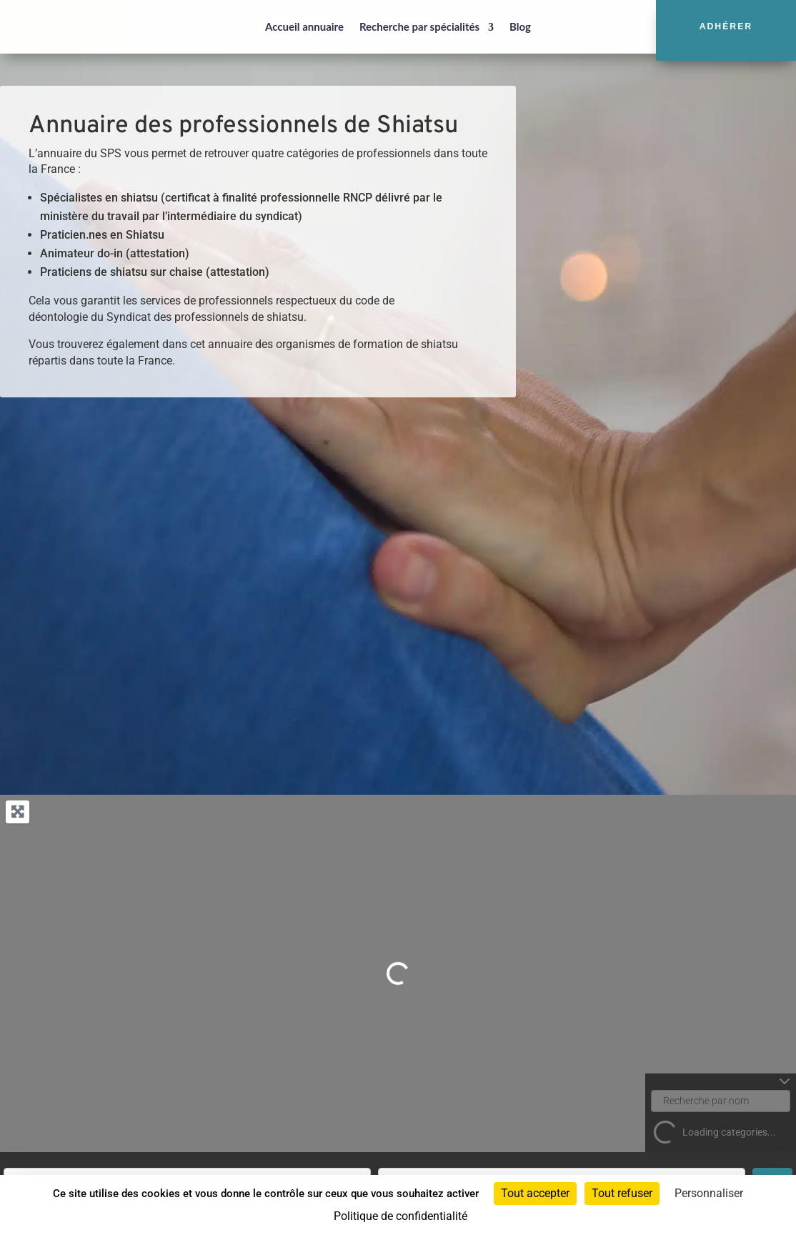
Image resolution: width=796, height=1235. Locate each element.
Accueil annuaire (304, 26)
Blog (520, 26)
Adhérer (726, 26)
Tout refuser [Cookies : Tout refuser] (622, 1193)
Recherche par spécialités (419, 26)
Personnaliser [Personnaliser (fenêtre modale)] (709, 1193)
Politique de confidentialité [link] (400, 1216)
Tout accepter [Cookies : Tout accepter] (535, 1193)
